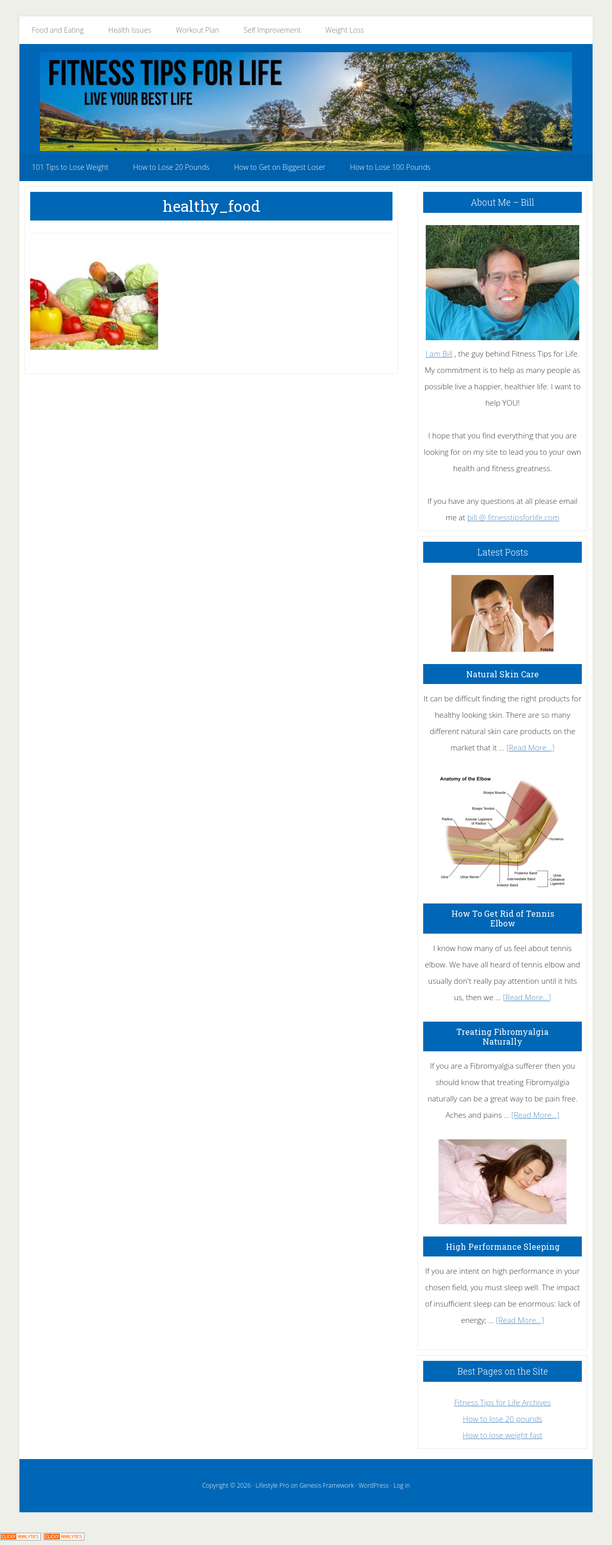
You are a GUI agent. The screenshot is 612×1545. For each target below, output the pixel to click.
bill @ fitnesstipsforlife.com (513, 517)
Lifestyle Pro (272, 1485)
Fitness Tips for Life (306, 101)
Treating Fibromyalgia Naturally (502, 1036)
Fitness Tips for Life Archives (502, 1402)
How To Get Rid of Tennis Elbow (502, 918)
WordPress (374, 1485)
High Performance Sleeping (503, 1246)
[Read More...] (531, 747)
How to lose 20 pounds (502, 1419)
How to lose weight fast (502, 1435)
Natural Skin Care (502, 674)
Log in (402, 1485)
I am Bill (439, 353)
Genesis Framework (326, 1485)
